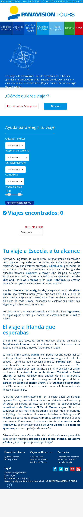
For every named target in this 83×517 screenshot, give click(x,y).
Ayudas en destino (66, 459)
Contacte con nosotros (68, 456)
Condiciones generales (15, 472)
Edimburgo (56, 266)
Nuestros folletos (58, 1)
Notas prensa (10, 459)
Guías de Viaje (35, 1)
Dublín (35, 354)
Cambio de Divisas (38, 462)
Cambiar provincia (74, 1)
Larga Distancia (65, 462)
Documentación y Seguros (16, 478)
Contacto (46, 1)
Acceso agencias (7, 1)
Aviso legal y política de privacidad (24, 481)
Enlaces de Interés (38, 459)
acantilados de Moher (17, 407)
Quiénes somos (21, 1)
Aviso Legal (9, 475)
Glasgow (31, 273)
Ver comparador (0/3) (19, 202)
